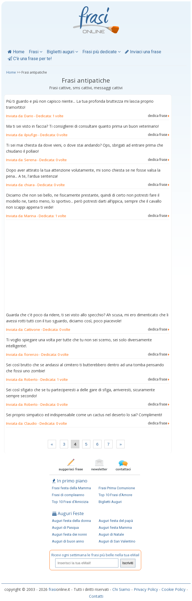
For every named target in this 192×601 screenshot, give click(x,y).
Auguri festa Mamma (115, 527)
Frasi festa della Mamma (71, 488)
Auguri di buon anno (68, 541)
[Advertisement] (87, 267)
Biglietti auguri (62, 51)
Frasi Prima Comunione (117, 488)
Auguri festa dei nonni (69, 534)
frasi (52, 589)
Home (16, 51)
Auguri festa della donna (71, 521)
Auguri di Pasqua (65, 527)
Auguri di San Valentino (117, 541)
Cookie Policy (173, 589)
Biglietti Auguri (110, 502)
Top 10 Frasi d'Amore (115, 495)
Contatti (96, 596)
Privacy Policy (146, 589)
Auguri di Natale (111, 534)
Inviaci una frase (143, 51)
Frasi (35, 51)
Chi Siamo (121, 589)
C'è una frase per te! (30, 58)
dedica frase (158, 115)
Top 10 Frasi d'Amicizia (70, 502)
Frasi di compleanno (68, 495)
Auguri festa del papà (116, 521)
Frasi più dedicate (101, 51)
